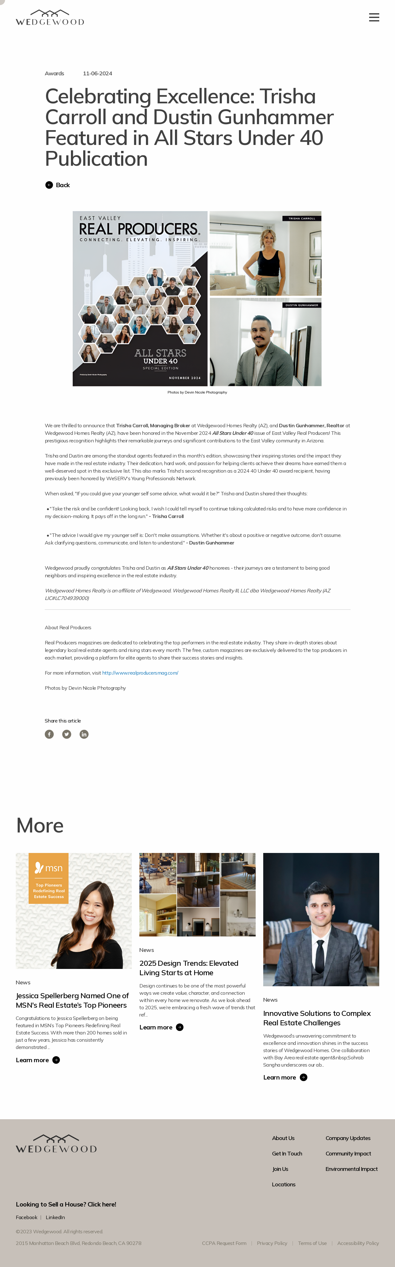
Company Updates (348, 1138)
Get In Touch (287, 1153)
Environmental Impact (352, 1169)
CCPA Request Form (224, 1243)
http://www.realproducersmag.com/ (140, 673)
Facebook (26, 1217)
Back (63, 185)
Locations (283, 1184)
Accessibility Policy (358, 1243)
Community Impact (348, 1153)
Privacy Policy (272, 1243)
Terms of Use (312, 1243)
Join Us (280, 1169)
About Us (283, 1138)
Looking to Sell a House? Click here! (66, 1204)
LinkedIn (55, 1217)
